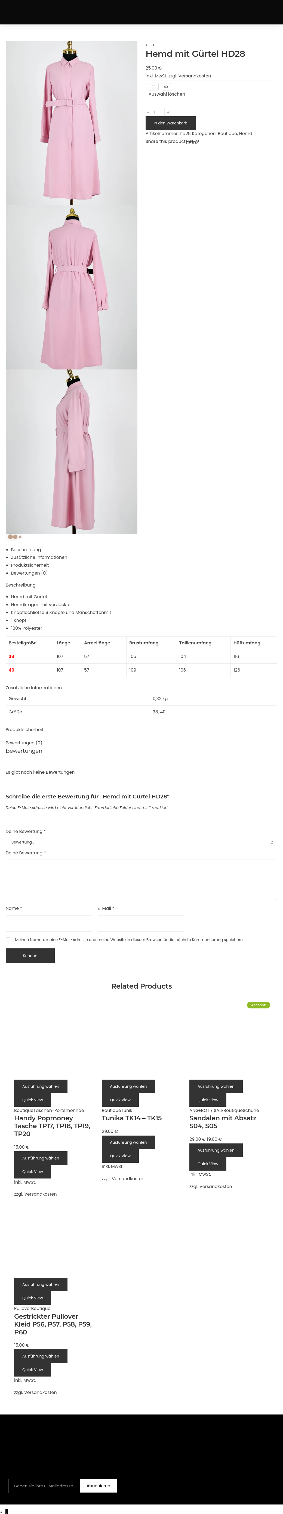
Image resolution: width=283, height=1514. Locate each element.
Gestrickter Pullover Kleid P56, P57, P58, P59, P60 (53, 1324)
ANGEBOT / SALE (206, 1110)
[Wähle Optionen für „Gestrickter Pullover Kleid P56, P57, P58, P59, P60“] (40, 1284)
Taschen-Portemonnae (58, 1110)
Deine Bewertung (26, 831)
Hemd (245, 133)
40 (162, 712)
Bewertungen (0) (29, 573)
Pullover (22, 1308)
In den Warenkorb (170, 123)
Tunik (126, 1110)
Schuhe (251, 1110)
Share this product (166, 141)
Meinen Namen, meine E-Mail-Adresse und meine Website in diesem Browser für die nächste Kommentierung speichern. (129, 939)
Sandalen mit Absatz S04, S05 (222, 1122)
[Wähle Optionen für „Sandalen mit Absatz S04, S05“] (216, 1086)
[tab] (144, 550)
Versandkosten (195, 76)
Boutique (227, 133)
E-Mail (106, 908)
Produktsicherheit (30, 565)
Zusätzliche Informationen (39, 557)
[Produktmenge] (158, 112)
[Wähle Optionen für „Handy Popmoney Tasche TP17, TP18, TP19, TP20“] (40, 1086)
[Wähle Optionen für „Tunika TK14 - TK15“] (128, 1086)
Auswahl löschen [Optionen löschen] (167, 94)
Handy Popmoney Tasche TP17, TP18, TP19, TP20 (52, 1126)
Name (14, 908)
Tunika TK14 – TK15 (132, 1118)
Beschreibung (26, 550)
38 (155, 712)
